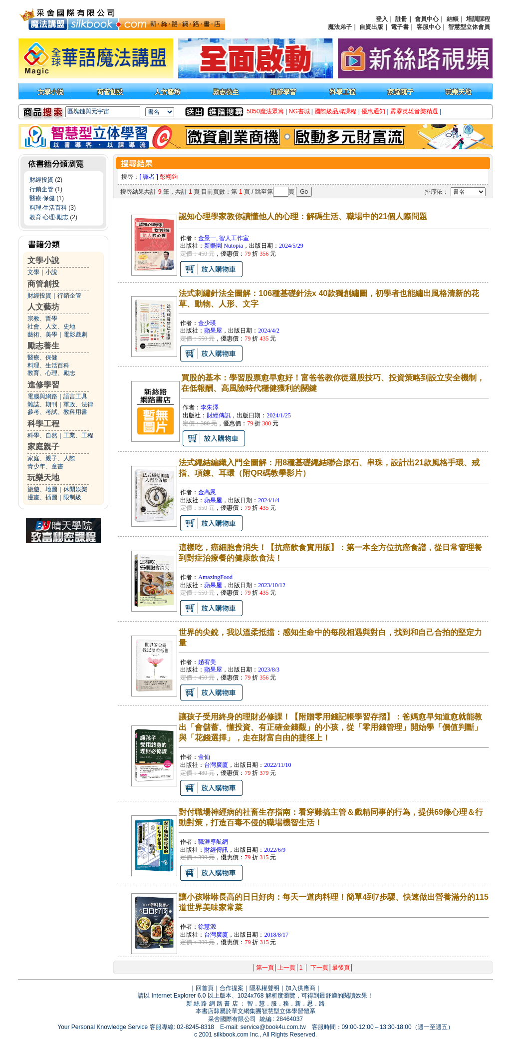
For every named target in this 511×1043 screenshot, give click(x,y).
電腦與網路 (42, 396)
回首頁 (205, 988)
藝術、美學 (42, 334)
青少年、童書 (45, 466)
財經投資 (41, 179)
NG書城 (299, 111)
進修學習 (43, 384)
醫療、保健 (42, 357)
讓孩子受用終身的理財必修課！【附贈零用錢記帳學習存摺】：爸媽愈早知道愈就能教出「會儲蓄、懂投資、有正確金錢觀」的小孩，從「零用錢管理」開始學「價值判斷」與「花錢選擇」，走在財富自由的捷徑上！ (330, 727)
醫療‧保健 (42, 198)
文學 (33, 272)
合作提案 (232, 988)
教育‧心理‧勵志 (48, 217)
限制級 (72, 497)
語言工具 (75, 396)
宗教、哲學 (42, 318)
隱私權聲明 (264, 988)
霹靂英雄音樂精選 (414, 111)
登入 (382, 18)
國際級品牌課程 (335, 111)
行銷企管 (41, 189)
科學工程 (43, 423)
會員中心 (427, 18)
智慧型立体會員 (469, 26)
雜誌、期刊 (42, 404)
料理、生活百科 (48, 365)
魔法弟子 (340, 26)
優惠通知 (373, 111)
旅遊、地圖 (42, 489)
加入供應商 (300, 988)
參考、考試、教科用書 (57, 411)
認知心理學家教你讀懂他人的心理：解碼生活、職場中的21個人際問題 (303, 216)
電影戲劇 (75, 334)
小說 (51, 272)
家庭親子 (43, 446)
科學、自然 (42, 435)
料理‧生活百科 (48, 207)
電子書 (400, 26)
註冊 (401, 18)
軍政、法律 (78, 404)
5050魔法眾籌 (265, 111)
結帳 (453, 18)
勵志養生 (43, 346)
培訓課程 (478, 18)
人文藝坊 (43, 307)
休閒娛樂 (75, 489)
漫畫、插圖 (42, 497)
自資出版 (371, 26)
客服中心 (429, 26)
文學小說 (43, 260)
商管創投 (43, 284)
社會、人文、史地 (51, 326)
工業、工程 (78, 435)
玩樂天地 (43, 477)
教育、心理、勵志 (51, 372)
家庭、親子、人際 (51, 458)
